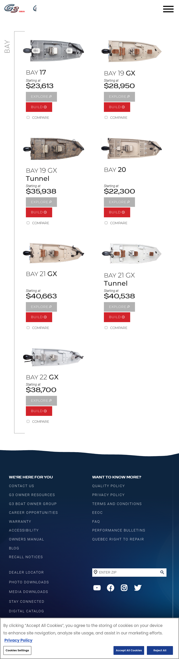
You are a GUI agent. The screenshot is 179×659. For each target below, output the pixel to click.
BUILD (37, 107)
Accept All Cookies (129, 650)
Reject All (160, 650)
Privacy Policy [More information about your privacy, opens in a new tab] (18, 640)
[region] (89, 638)
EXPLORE (39, 97)
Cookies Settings (17, 650)
